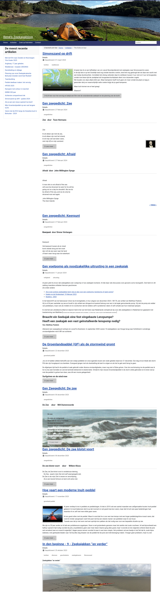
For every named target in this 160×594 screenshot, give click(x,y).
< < (153, 205)
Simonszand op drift (57, 53)
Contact (38, 42)
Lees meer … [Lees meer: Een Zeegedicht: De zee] (54, 442)
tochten (46, 65)
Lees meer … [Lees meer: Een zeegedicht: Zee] (49, 146)
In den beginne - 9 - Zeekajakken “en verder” (75, 544)
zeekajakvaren (76, 555)
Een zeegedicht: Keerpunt (61, 216)
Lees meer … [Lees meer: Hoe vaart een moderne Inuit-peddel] (49, 538)
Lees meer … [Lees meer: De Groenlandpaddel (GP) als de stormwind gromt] (49, 381)
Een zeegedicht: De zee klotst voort (68, 449)
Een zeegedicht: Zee (57, 103)
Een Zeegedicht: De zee (59, 388)
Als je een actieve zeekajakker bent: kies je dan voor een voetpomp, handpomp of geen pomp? (80, 292)
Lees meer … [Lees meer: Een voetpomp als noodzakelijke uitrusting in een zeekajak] (49, 337)
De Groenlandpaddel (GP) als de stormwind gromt (78, 344)
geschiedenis (64, 555)
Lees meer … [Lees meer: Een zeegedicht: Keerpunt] (49, 259)
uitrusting (56, 277)
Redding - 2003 (51, 297)
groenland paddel (49, 355)
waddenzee (55, 65)
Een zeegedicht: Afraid (59, 154)
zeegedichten (48, 114)
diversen (54, 555)
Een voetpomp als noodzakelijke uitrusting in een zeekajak (85, 266)
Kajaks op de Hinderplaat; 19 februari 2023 (61, 294)
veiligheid (47, 277)
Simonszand (88, 555)
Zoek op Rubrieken (26, 42)
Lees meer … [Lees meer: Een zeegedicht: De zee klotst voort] (49, 484)
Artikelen (13, 42)
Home (5, 42)
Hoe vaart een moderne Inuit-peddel (68, 490)
